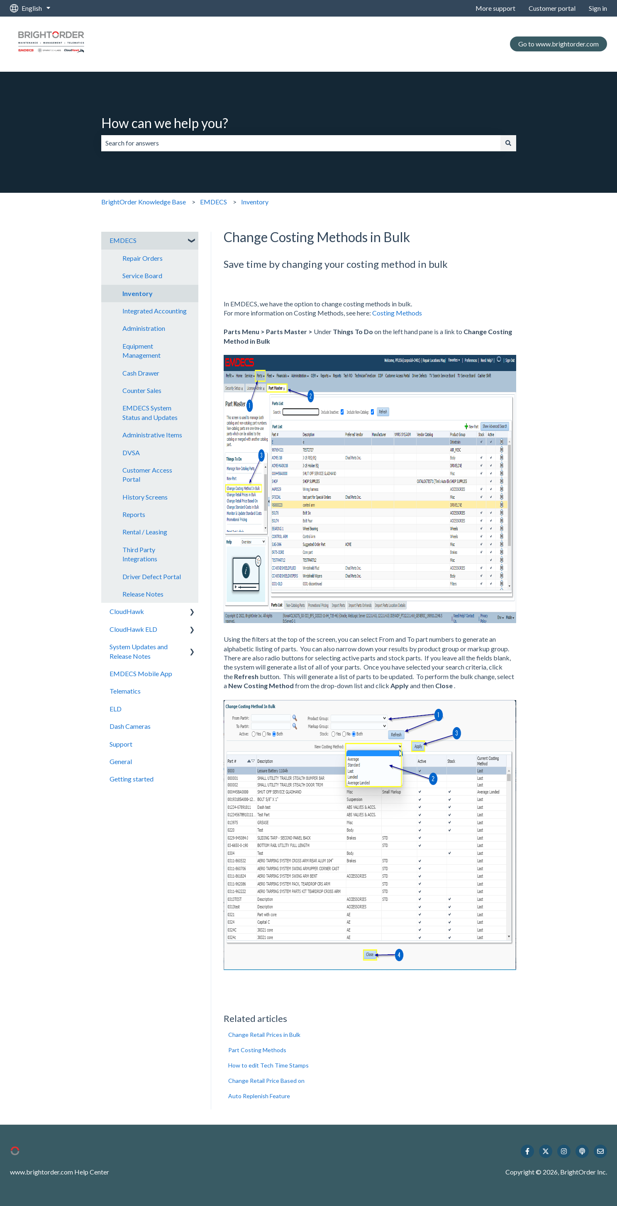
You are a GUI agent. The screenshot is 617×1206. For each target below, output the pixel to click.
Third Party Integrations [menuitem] (139, 554)
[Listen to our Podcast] (582, 1151)
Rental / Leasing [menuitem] (144, 532)
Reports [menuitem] (133, 514)
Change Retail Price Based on (266, 1080)
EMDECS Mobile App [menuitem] (141, 673)
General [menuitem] (121, 761)
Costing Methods (397, 313)
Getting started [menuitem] (132, 779)
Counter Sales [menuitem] (141, 390)
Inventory (254, 202)
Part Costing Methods (257, 1049)
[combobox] (300, 143)
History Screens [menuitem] (145, 497)
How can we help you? (164, 123)
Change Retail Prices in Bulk (264, 1034)
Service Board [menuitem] (142, 275)
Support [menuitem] (121, 744)
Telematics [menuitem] (125, 691)
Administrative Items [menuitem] (152, 435)
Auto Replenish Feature (259, 1095)
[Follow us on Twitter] (545, 1151)
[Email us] (600, 1151)
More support (495, 8)
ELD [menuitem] (116, 709)
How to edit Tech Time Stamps (268, 1065)
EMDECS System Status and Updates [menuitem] (150, 412)
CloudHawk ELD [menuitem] (133, 629)
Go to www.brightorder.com (558, 44)
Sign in (598, 8)
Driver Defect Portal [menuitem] (151, 576)
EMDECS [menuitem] (123, 240)
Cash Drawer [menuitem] (140, 373)
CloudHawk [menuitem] (127, 611)
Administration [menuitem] (143, 328)
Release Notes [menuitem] (142, 594)
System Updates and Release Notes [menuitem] (139, 651)
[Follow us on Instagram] (564, 1151)
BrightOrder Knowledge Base (143, 202)
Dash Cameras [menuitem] (130, 726)
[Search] (508, 143)
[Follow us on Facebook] (527, 1151)
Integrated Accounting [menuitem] (154, 311)
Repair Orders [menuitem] (142, 258)
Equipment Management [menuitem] (141, 350)
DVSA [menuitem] (131, 452)
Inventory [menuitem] (137, 293)
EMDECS (213, 202)
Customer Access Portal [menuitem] (147, 474)
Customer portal (552, 8)
